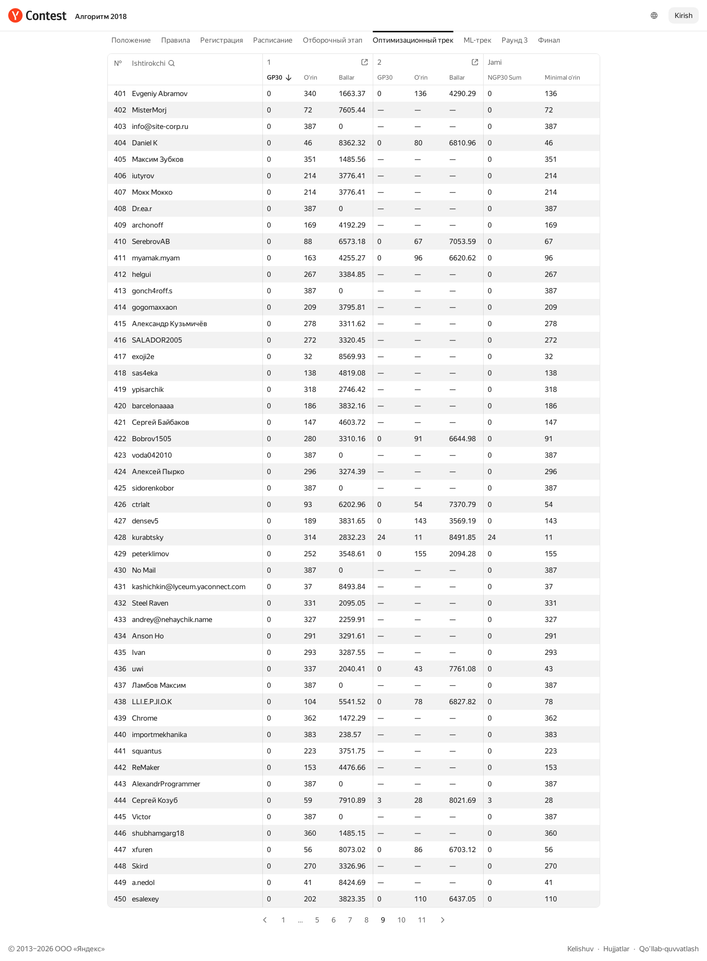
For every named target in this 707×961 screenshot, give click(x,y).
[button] (154, 63)
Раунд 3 (515, 40)
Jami (500, 62)
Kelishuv (580, 949)
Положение (131, 40)
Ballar (352, 77)
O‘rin (316, 77)
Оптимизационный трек (413, 40)
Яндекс (89, 949)
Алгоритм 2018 (101, 16)
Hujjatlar (616, 949)
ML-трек (477, 40)
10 (401, 920)
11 (422, 920)
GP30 (280, 77)
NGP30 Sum (510, 77)
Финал (549, 40)
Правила (175, 40)
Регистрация (221, 40)
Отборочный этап (332, 40)
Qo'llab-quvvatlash (669, 949)
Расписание (273, 40)
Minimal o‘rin (567, 77)
